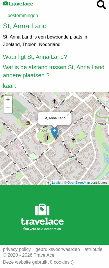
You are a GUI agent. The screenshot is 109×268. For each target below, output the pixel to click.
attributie (93, 249)
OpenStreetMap (78, 182)
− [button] (8, 108)
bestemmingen (23, 15)
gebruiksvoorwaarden (57, 249)
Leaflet (57, 182)
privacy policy (17, 249)
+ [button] (8, 100)
